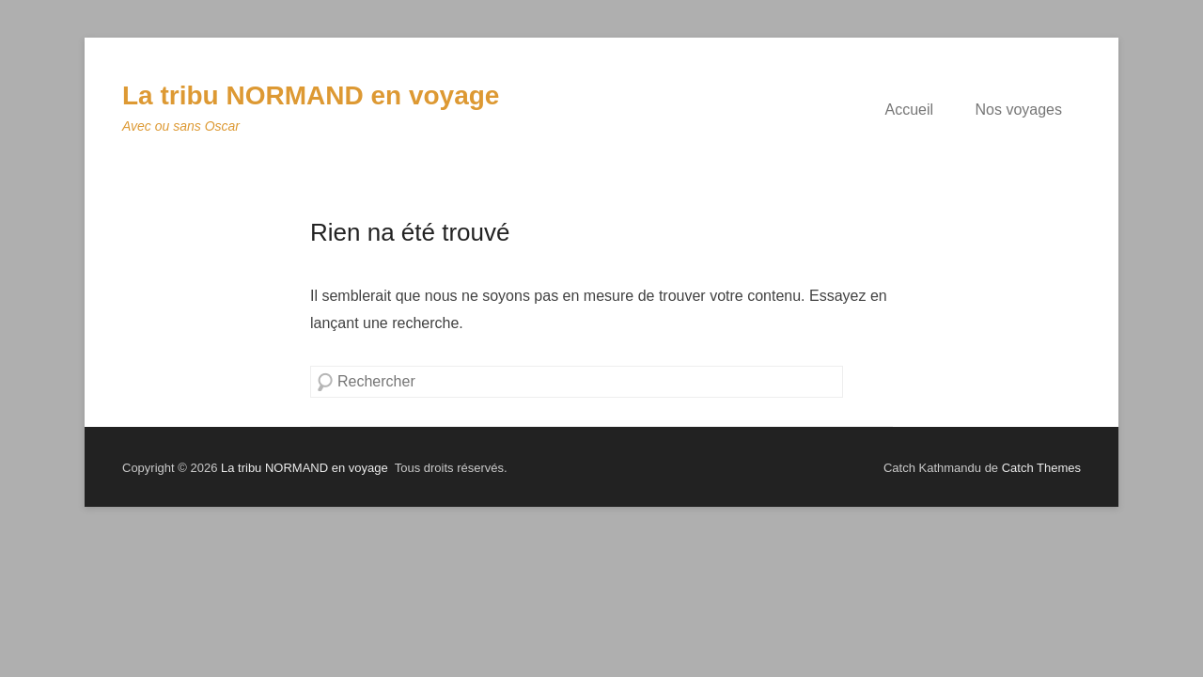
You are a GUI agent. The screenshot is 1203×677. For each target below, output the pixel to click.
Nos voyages (1019, 110)
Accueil (908, 110)
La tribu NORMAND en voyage (310, 95)
